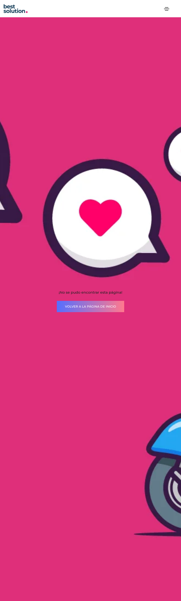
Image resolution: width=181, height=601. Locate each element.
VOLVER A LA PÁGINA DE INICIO (90, 306)
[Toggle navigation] (166, 9)
